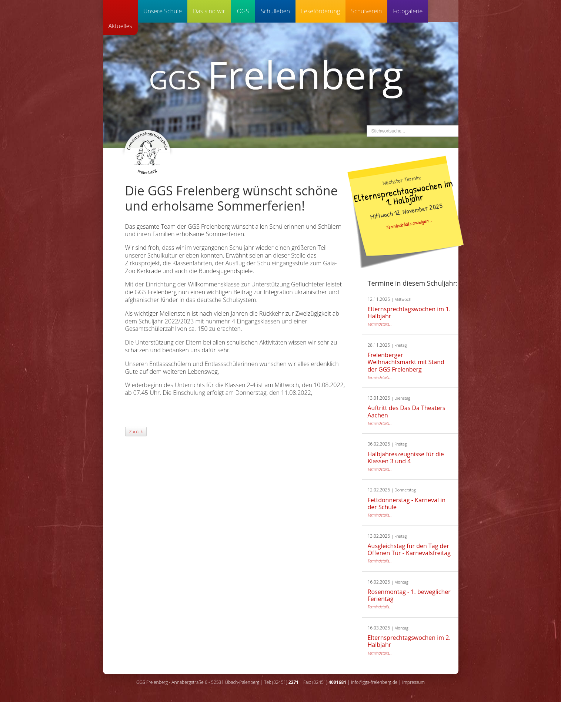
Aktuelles (120, 26)
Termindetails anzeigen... (408, 223)
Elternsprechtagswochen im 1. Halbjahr (403, 194)
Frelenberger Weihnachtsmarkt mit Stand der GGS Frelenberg (406, 362)
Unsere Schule (162, 11)
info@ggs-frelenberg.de (374, 682)
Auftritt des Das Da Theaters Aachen (406, 411)
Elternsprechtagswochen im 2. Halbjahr (409, 641)
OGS (243, 11)
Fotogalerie (408, 11)
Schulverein (366, 11)
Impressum (413, 682)
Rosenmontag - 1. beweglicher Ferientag (409, 595)
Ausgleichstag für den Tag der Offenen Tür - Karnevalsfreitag (409, 549)
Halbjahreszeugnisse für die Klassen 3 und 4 (406, 457)
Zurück (136, 431)
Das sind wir (209, 11)
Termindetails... (380, 324)
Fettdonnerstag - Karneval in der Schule (407, 503)
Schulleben (275, 11)
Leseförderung (320, 11)
